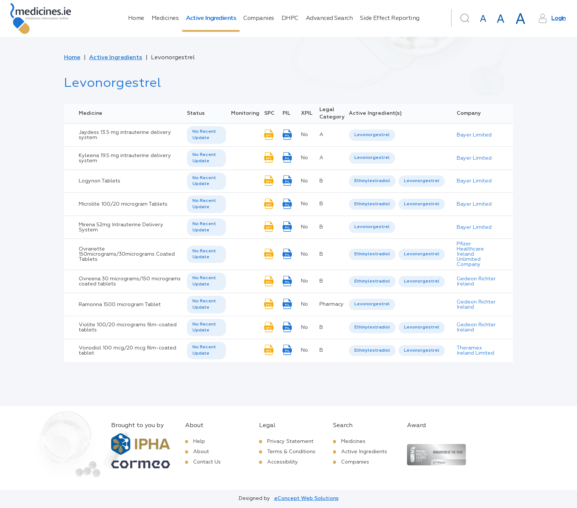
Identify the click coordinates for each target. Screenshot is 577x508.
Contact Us (207, 462)
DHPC (290, 18)
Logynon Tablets (99, 181)
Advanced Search (329, 18)
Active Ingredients (211, 18)
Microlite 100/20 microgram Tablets (123, 204)
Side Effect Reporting (390, 18)
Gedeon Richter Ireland (476, 281)
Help (199, 441)
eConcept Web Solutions (306, 498)
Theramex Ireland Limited (475, 350)
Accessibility (282, 462)
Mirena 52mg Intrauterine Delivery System (121, 227)
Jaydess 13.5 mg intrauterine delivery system (125, 135)
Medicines (165, 18)
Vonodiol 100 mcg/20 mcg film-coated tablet (127, 350)
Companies (258, 18)
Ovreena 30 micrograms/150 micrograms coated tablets (130, 281)
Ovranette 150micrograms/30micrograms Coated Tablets (127, 254)
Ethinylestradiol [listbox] (372, 181)
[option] (372, 135)
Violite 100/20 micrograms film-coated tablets (128, 327)
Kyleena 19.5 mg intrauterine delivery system (125, 158)
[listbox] (206, 135)
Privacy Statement (290, 441)
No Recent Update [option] (204, 134)
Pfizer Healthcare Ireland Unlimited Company (470, 254)
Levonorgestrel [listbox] (372, 135)
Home (136, 18)
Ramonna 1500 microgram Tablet (120, 304)
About (201, 451)
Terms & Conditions (291, 451)
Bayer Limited (474, 135)
